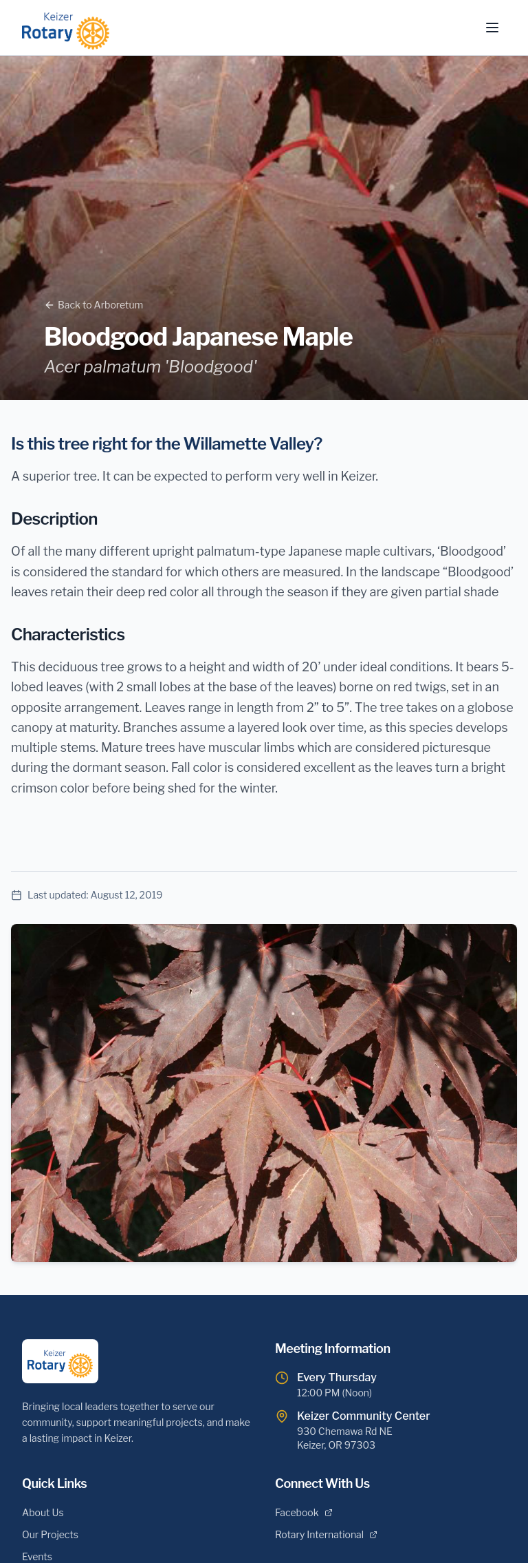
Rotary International (326, 1534)
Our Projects (50, 1534)
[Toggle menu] (492, 27)
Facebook (304, 1512)
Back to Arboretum (93, 305)
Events (37, 1556)
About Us (43, 1512)
